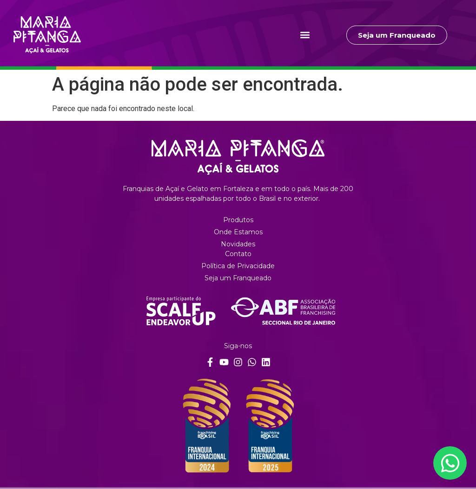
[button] (305, 35)
